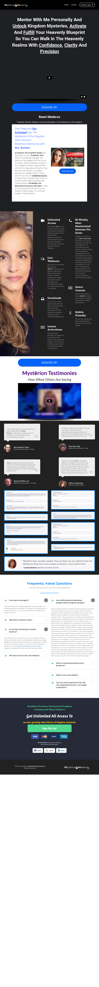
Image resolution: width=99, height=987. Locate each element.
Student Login (87, 5)
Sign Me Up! (49, 728)
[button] (46, 600)
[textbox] (31, 138)
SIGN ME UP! (49, 107)
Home (66, 5)
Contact (73, 5)
